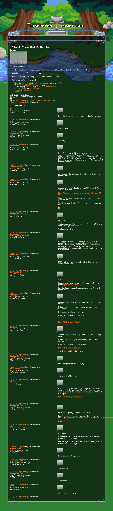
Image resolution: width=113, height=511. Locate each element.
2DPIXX (13, 381)
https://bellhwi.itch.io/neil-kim (70, 322)
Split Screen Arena (71, 285)
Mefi (12, 486)
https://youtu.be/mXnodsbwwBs (71, 397)
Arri (11, 121)
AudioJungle (51, 87)
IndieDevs (14, 255)
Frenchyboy (15, 369)
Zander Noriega (16, 133)
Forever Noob (15, 448)
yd (11, 109)
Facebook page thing (22, 90)
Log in (13, 102)
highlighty (14, 295)
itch (71, 443)
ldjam (63, 443)
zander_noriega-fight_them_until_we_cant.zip (31, 100)
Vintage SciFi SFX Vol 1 (26, 85)
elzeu (12, 426)
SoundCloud (34, 88)
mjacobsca (14, 146)
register (22, 102)
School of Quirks (41, 83)
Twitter (17, 92)
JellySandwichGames (18, 272)
